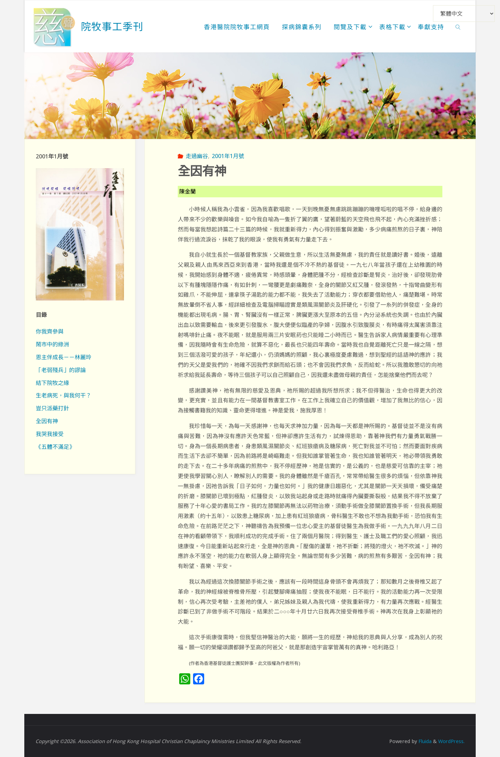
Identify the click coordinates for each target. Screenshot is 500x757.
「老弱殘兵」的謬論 (61, 370)
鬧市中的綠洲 (52, 344)
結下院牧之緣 (52, 383)
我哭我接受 (50, 434)
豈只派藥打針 (52, 408)
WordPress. (451, 741)
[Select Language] (464, 13)
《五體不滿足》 (55, 447)
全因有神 (47, 421)
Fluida (423, 741)
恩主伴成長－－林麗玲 (63, 357)
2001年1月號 (228, 156)
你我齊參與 (50, 331)
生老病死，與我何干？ (63, 395)
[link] (458, 26)
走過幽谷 (197, 156)
